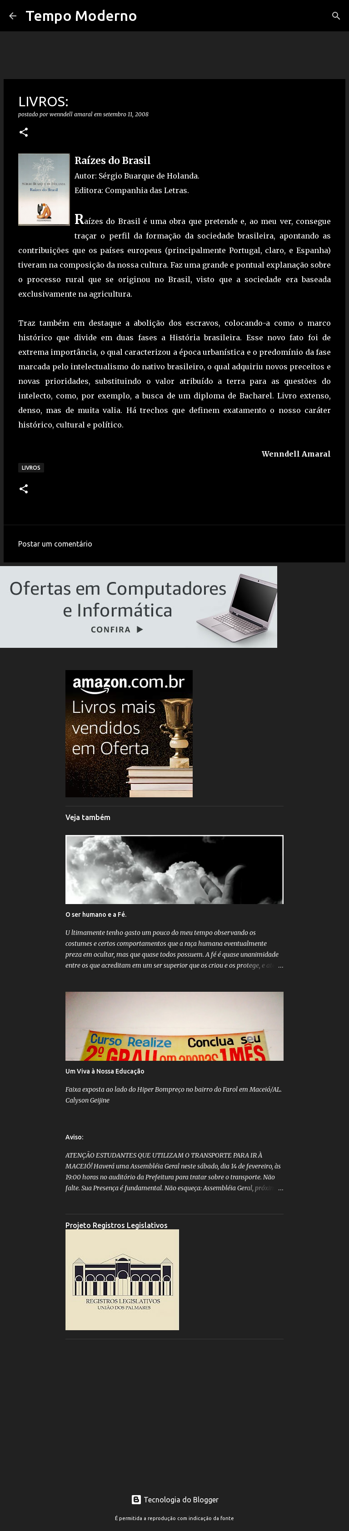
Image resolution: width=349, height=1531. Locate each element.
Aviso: (74, 1137)
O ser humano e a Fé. (95, 914)
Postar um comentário (55, 544)
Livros (31, 468)
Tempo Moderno (81, 15)
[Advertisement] (174, 1409)
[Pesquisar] (336, 16)
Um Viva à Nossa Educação (105, 1071)
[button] (23, 133)
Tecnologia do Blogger (175, 1500)
